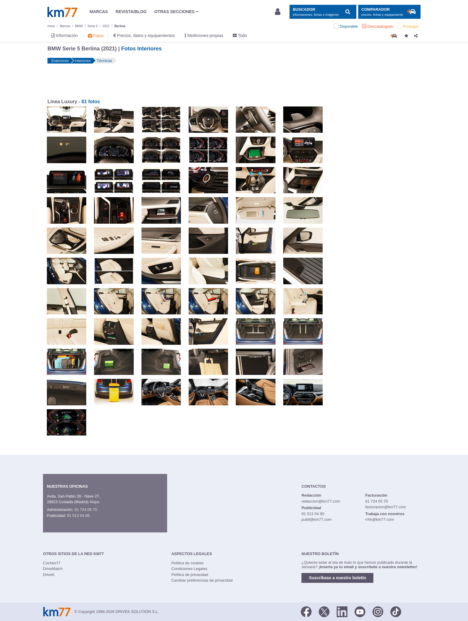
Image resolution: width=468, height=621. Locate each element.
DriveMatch (53, 568)
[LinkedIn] (342, 611)
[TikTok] (395, 611)
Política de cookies (187, 563)
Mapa (94, 502)
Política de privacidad (189, 574)
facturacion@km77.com (385, 507)
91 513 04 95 (78, 515)
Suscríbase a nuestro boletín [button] (337, 577)
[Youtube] (360, 611)
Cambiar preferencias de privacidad (202, 580)
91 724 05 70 (85, 509)
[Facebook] (306, 611)
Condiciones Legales (189, 568)
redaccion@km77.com (320, 501)
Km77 (62, 12)
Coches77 (52, 563)
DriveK (49, 574)
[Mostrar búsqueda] (323, 12)
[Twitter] (324, 611)
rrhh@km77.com (379, 519)
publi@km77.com (316, 519)
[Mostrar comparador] (389, 12)
